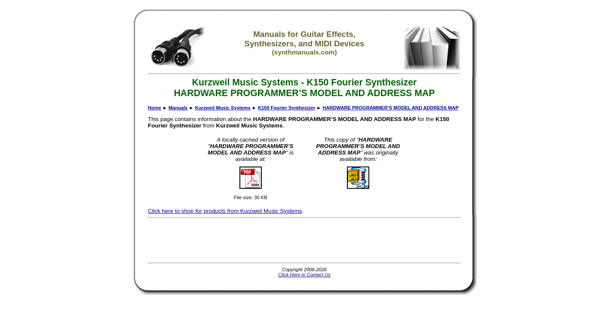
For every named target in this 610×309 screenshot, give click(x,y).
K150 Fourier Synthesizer (286, 107)
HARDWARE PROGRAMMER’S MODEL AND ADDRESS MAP (390, 107)
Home (154, 107)
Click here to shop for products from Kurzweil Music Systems (225, 211)
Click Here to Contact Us (304, 274)
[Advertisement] (304, 240)
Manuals (178, 107)
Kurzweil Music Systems (223, 107)
